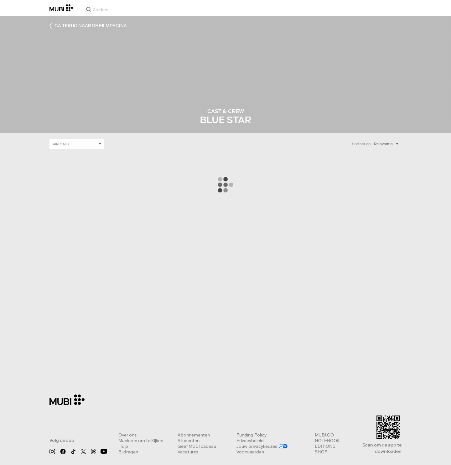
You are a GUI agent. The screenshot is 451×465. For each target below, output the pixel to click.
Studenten (189, 440)
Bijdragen (128, 452)
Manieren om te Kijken (140, 440)
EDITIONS (325, 446)
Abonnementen (194, 435)
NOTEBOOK (327, 440)
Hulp (123, 446)
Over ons (127, 435)
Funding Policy (251, 435)
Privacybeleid (250, 440)
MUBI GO (324, 435)
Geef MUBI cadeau (197, 446)
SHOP (321, 452)
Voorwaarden (250, 452)
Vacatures (188, 452)
